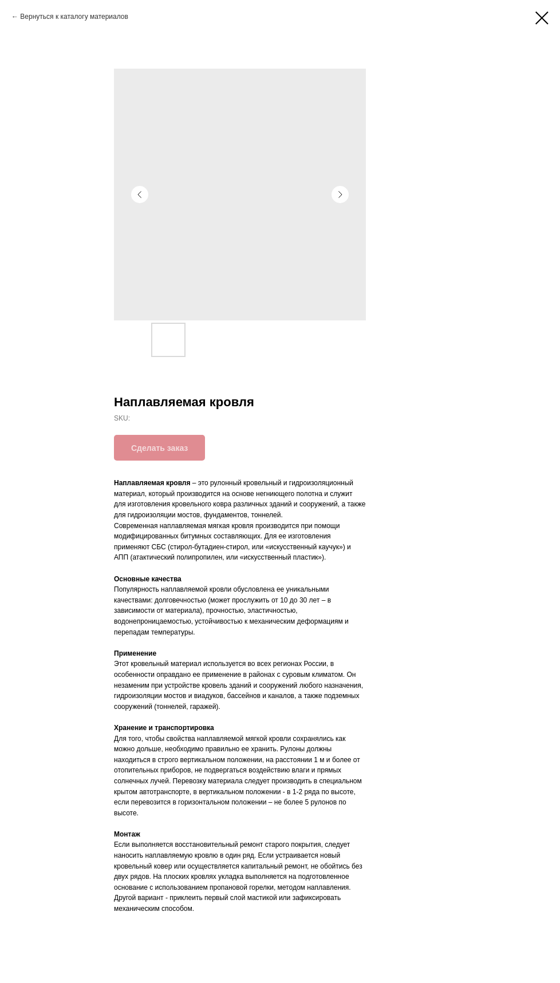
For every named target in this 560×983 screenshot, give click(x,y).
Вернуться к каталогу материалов (74, 17)
